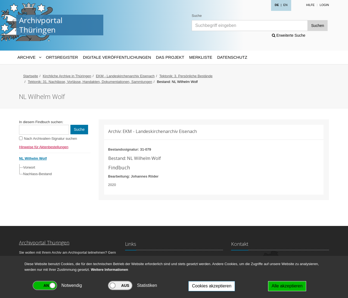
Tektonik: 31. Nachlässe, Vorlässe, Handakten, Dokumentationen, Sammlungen (90, 82)
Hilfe (310, 5)
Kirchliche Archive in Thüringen (67, 76)
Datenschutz (232, 57)
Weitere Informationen (109, 270)
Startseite (30, 76)
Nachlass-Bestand (37, 174)
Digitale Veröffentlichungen (117, 57)
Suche (197, 16)
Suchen (317, 25)
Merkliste (200, 57)
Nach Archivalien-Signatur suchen (50, 138)
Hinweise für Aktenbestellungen (43, 147)
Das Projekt (170, 57)
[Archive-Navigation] (29, 57)
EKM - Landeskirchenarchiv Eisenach (125, 76)
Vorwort (29, 167)
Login (324, 5)
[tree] (53, 170)
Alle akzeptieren (287, 286)
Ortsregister (62, 57)
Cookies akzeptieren (211, 286)
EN (285, 5)
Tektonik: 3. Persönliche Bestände (186, 76)
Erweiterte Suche (289, 35)
